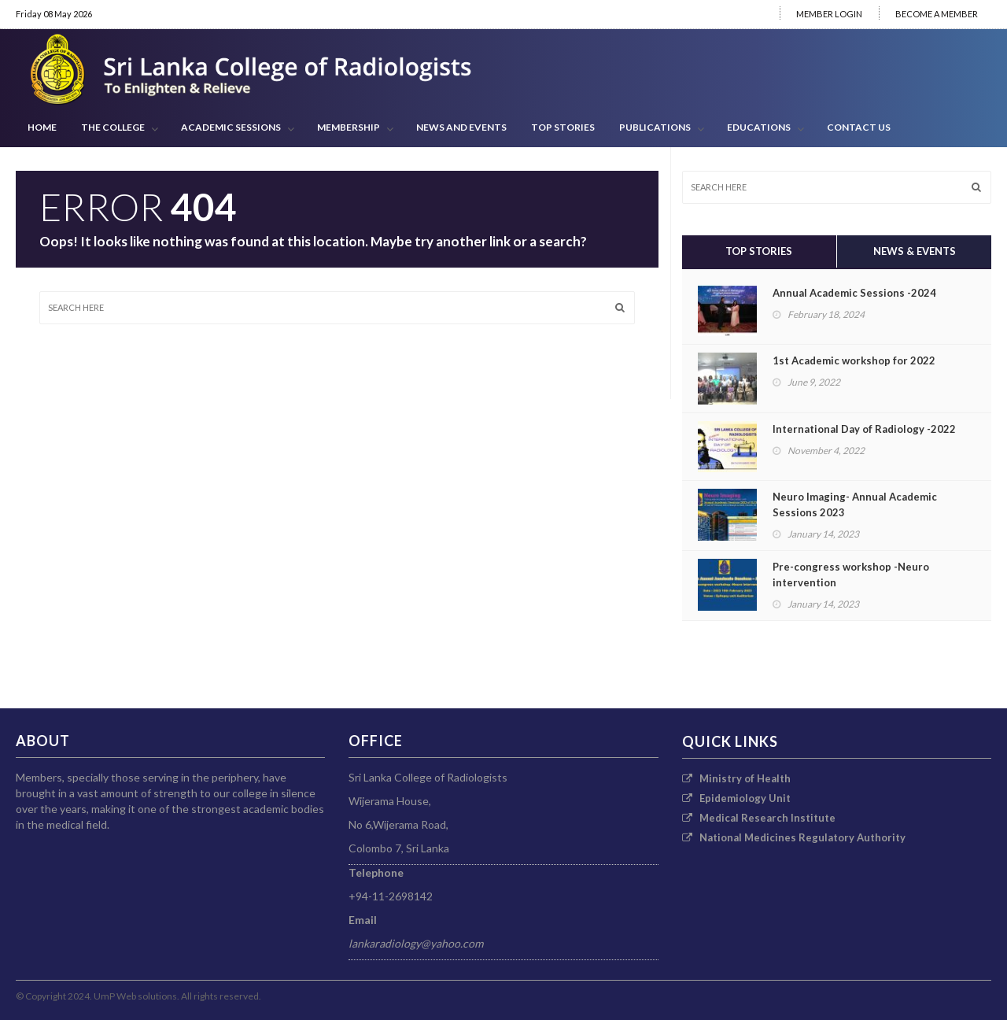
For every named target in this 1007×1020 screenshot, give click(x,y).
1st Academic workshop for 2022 (854, 360)
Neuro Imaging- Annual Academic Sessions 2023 (855, 504)
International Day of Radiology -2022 (864, 429)
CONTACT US (859, 127)
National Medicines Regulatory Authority (794, 837)
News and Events (461, 127)
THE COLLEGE (119, 128)
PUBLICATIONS (661, 128)
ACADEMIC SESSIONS (237, 128)
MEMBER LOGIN (829, 14)
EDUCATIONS (765, 128)
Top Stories (563, 127)
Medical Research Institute (758, 817)
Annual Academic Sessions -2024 (854, 292)
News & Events (914, 251)
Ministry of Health (736, 778)
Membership (355, 128)
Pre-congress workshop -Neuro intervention (851, 574)
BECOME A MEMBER (936, 14)
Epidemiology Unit (736, 798)
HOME (42, 127)
